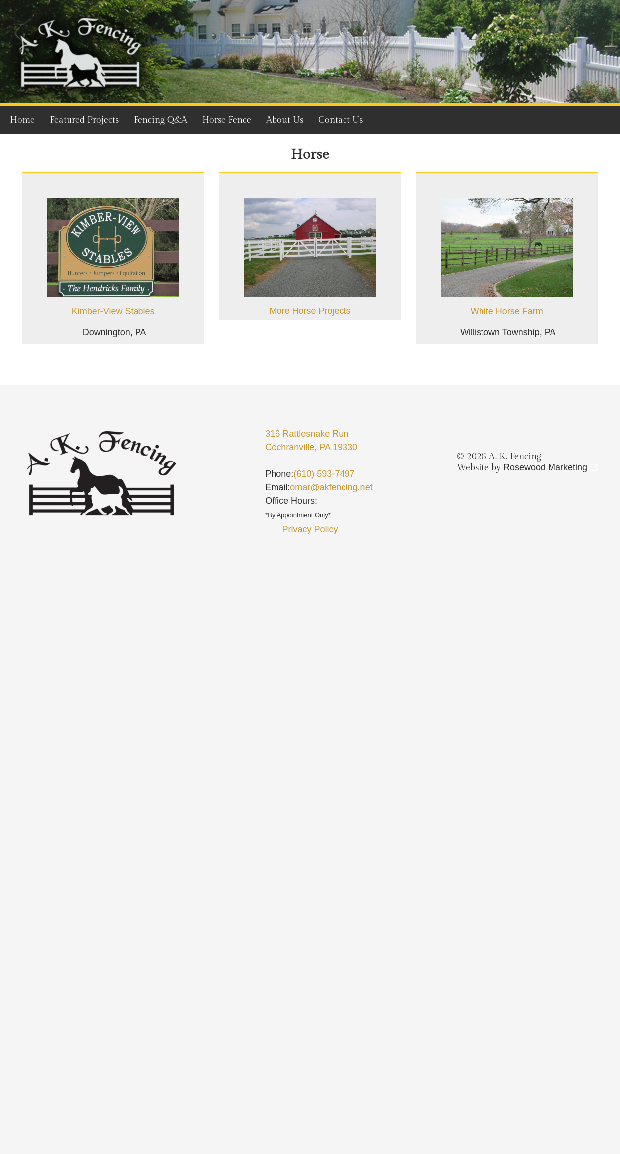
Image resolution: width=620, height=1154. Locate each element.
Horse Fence (226, 120)
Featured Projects (84, 120)
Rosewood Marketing (545, 467)
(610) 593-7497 (323, 474)
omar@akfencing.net (331, 487)
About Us (284, 120)
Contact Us (340, 120)
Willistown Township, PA (507, 332)
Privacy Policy (310, 529)
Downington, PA (114, 332)
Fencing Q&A (160, 120)
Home (22, 120)
